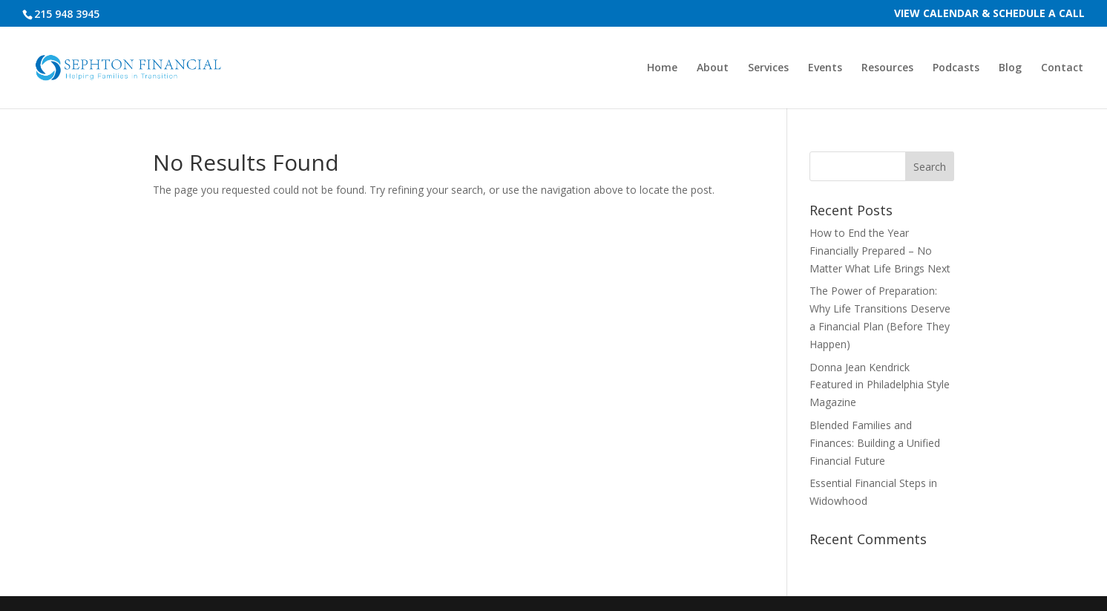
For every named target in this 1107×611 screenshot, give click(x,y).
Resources (887, 68)
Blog (1010, 68)
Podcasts (956, 68)
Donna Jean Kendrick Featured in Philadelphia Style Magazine (879, 385)
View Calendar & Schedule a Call (989, 14)
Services (768, 68)
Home (662, 68)
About (713, 68)
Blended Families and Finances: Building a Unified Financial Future (874, 443)
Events (825, 68)
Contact (1062, 68)
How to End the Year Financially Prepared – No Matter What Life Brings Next (879, 250)
